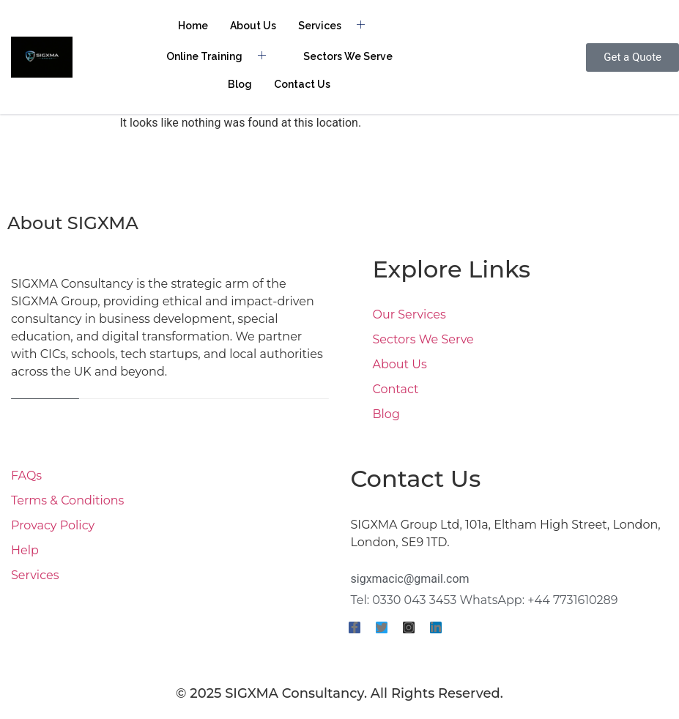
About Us (253, 25)
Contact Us (302, 84)
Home (193, 25)
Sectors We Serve (348, 56)
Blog (240, 84)
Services (337, 26)
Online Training (221, 56)
